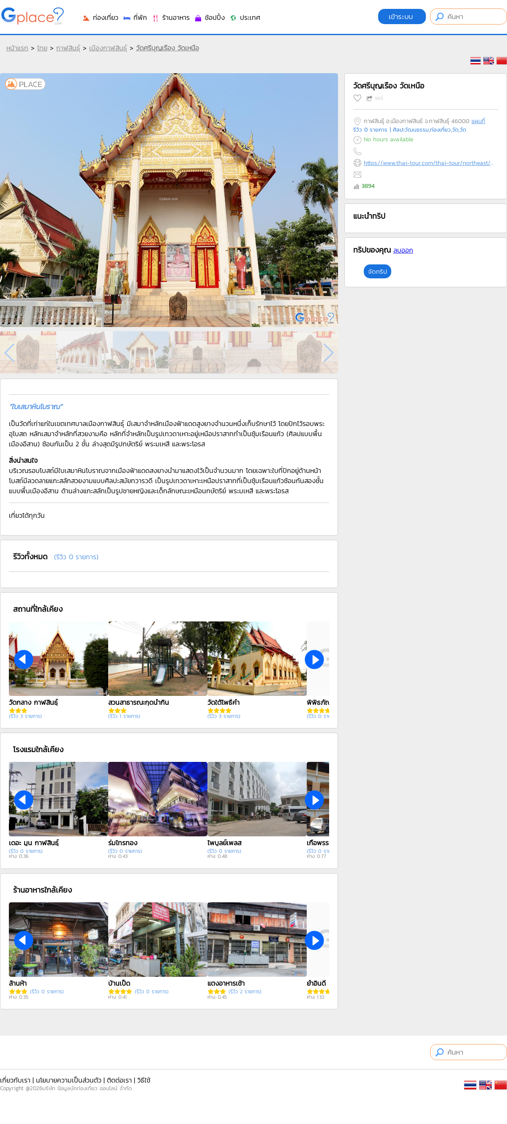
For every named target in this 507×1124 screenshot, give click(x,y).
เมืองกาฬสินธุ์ (108, 48)
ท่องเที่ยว (100, 17)
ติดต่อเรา (119, 1080)
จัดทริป (377, 271)
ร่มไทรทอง (122, 842)
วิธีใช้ (143, 1080)
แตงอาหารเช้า (226, 983)
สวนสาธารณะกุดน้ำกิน (138, 702)
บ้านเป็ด (119, 983)
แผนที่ (478, 121)
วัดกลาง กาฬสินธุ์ (33, 702)
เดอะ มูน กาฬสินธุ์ (34, 842)
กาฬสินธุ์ (68, 48)
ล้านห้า (18, 983)
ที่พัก (135, 17)
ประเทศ (244, 17)
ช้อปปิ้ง (209, 17)
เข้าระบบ (402, 16)
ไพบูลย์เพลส (224, 842)
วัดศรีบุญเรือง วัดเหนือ (167, 48)
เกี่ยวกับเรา (15, 1080)
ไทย (42, 48)
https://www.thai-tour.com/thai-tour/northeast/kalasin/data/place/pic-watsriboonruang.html (429, 163)
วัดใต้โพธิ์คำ (223, 702)
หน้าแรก (17, 48)
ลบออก (403, 250)
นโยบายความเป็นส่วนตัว (68, 1080)
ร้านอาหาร (170, 17)
